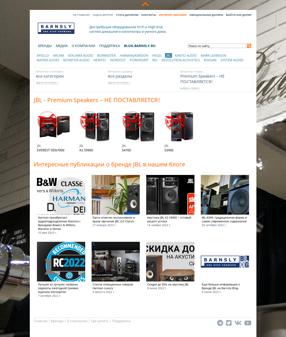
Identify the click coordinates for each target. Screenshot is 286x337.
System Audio (231, 60)
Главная (40, 321)
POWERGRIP (139, 60)
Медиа (62, 45)
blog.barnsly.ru (140, 45)
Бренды (45, 45)
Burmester (106, 55)
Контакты (148, 15)
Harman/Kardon (134, 55)
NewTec (100, 60)
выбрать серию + (190, 88)
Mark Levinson (213, 55)
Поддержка (109, 45)
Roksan (210, 60)
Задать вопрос (103, 15)
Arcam (58, 55)
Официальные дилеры (206, 15)
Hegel (157, 55)
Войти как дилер (238, 15)
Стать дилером (127, 15)
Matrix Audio (48, 60)
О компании (83, 45)
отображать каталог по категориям (56, 64)
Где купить (100, 321)
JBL (168, 55)
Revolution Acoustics (181, 60)
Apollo (43, 55)
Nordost (118, 60)
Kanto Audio (186, 55)
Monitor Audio (76, 60)
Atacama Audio (80, 55)
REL (155, 60)
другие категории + (47, 82)
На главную (81, 15)
